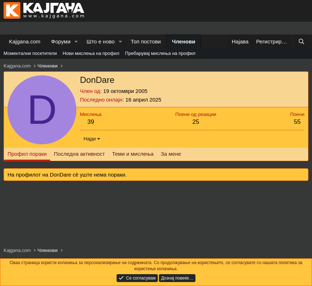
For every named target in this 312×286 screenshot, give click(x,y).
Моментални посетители (30, 53)
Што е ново (100, 41)
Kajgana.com (25, 41)
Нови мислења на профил (90, 53)
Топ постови (146, 41)
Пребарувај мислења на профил (160, 53)
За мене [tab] (171, 154)
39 (90, 121)
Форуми (61, 41)
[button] (76, 41)
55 (297, 121)
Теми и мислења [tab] (132, 154)
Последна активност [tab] (79, 154)
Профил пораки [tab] (27, 154)
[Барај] (301, 41)
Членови (183, 41)
